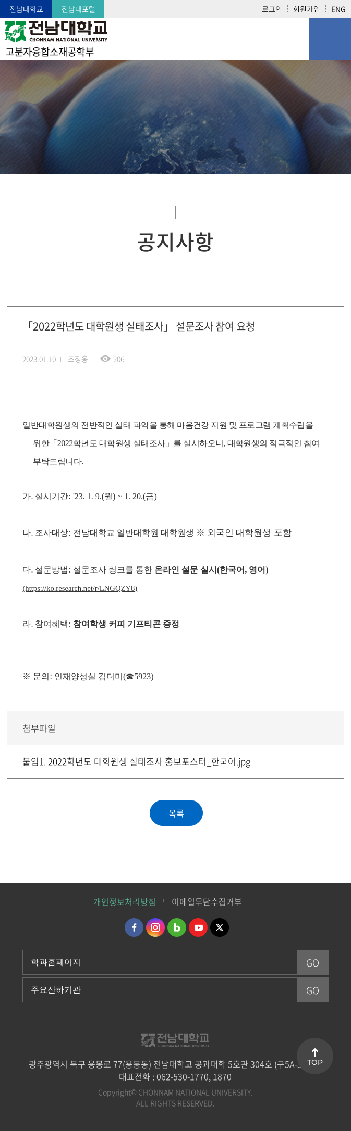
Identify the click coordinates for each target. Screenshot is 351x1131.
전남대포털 (78, 9)
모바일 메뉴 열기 (330, 39)
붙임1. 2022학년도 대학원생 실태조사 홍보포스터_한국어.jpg (136, 761)
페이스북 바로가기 (134, 927)
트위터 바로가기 (219, 927)
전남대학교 (26, 9)
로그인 (272, 8)
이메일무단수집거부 (207, 901)
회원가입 (306, 8)
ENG (338, 8)
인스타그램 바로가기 (155, 927)
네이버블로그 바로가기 (176, 927)
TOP (315, 1062)
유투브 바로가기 (198, 927)
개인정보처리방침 (124, 901)
